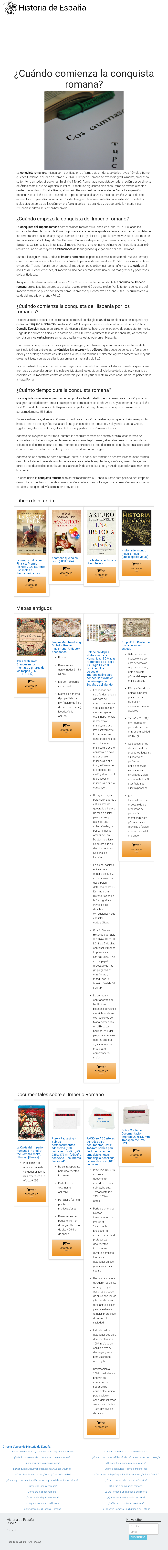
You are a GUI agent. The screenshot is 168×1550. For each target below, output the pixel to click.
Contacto (12, 1530)
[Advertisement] (84, 40)
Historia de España (52, 7)
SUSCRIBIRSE (138, 1537)
